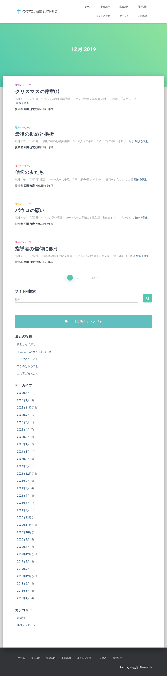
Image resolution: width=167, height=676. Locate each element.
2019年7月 (23, 568)
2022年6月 (23, 459)
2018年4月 (23, 598)
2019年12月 (24, 554)
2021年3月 (23, 510)
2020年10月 (24, 532)
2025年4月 (23, 429)
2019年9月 (23, 561)
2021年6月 (23, 503)
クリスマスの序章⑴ (37, 91)
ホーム (87, 6)
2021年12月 (24, 473)
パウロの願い (30, 210)
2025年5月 (23, 422)
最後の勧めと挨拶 (34, 134)
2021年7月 (23, 495)
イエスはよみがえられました (34, 351)
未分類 (21, 617)
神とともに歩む (26, 344)
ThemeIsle (146, 667)
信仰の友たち (29, 172)
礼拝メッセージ (23, 85)
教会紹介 (105, 6)
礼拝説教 (142, 6)
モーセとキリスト (27, 358)
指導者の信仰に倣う (36, 248)
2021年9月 (23, 481)
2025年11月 (24, 407)
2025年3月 (23, 437)
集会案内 (124, 6)
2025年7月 (23, 415)
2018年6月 (23, 583)
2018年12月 (24, 576)
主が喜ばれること (27, 366)
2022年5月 (23, 466)
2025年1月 (23, 444)
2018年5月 (23, 590)
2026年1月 (23, 400)
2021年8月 (23, 488)
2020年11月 (24, 525)
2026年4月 (23, 393)
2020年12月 (24, 517)
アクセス (124, 16)
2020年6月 (23, 547)
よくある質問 (103, 16)
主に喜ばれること (27, 373)
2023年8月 (23, 451)
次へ (93, 277)
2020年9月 (23, 539)
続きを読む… (23, 102)
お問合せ (142, 16)
